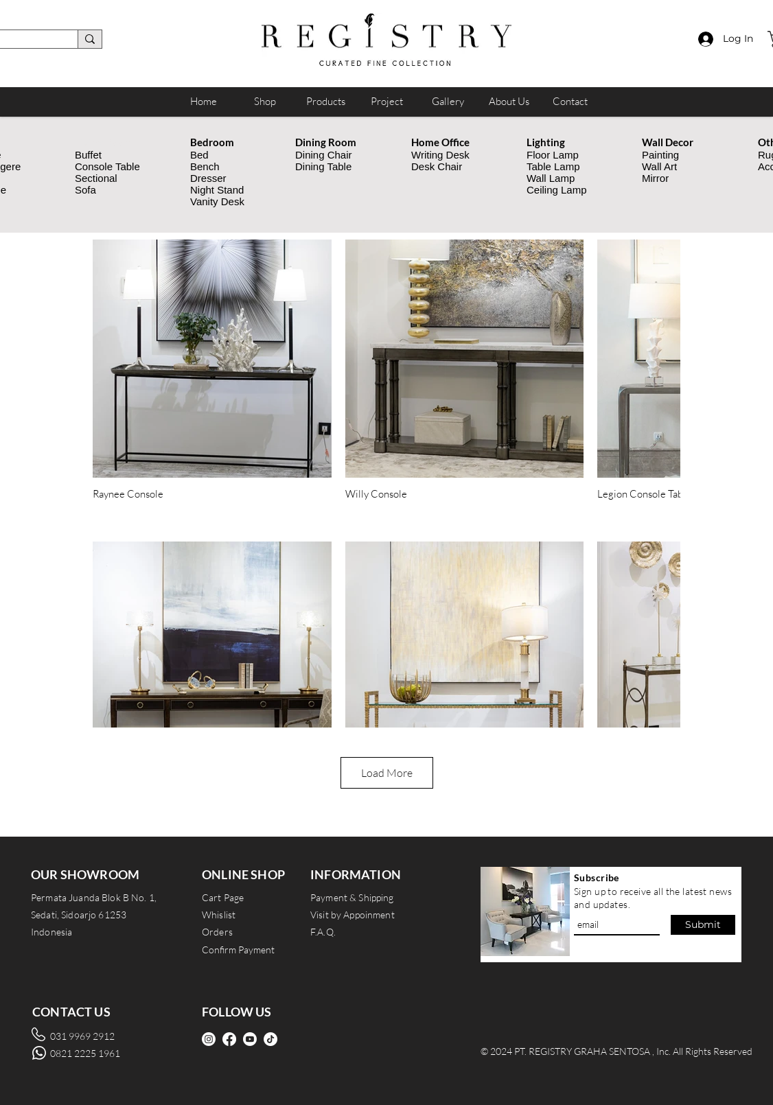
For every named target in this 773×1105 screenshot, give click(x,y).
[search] (90, 39)
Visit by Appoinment (352, 914)
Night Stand (217, 190)
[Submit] (703, 925)
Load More (387, 773)
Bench (205, 166)
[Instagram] (209, 1039)
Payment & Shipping (352, 897)
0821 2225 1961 (85, 1053)
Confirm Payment (238, 949)
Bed (199, 155)
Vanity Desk (217, 201)
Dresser (208, 178)
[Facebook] (229, 1039)
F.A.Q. (323, 932)
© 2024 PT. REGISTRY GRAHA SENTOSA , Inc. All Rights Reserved (616, 1051)
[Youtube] (250, 1039)
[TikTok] (270, 1039)
